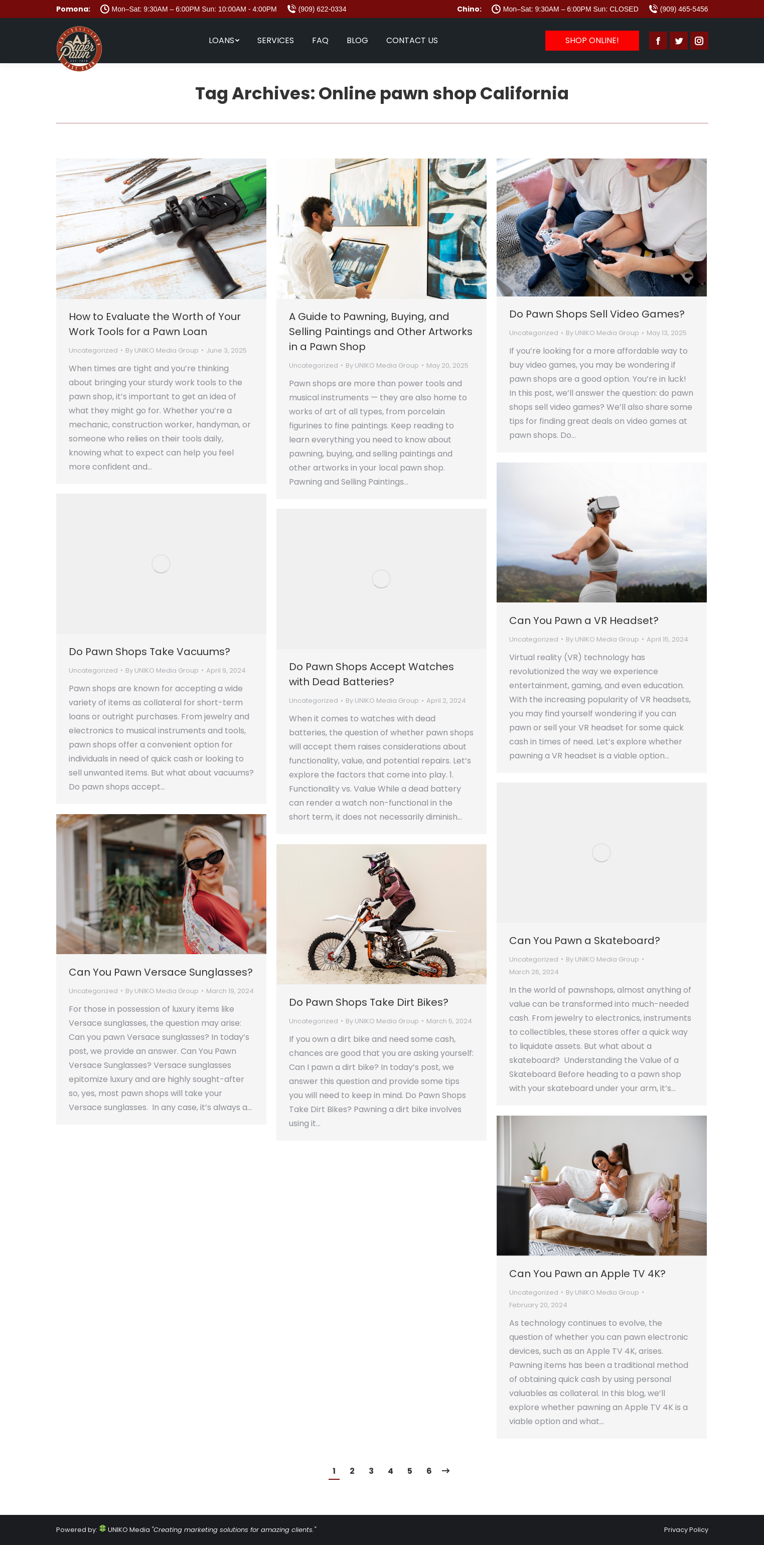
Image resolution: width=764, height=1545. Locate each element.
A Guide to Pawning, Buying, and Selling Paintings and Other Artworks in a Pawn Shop (381, 332)
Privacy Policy (686, 1529)
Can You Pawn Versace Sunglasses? (161, 972)
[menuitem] (224, 40)
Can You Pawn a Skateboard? (584, 941)
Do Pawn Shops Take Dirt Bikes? (368, 1002)
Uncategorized (93, 350)
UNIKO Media (124, 1529)
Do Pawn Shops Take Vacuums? (149, 652)
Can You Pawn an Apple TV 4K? (587, 1274)
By (162, 350)
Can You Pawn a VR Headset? (584, 620)
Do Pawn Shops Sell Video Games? (597, 314)
